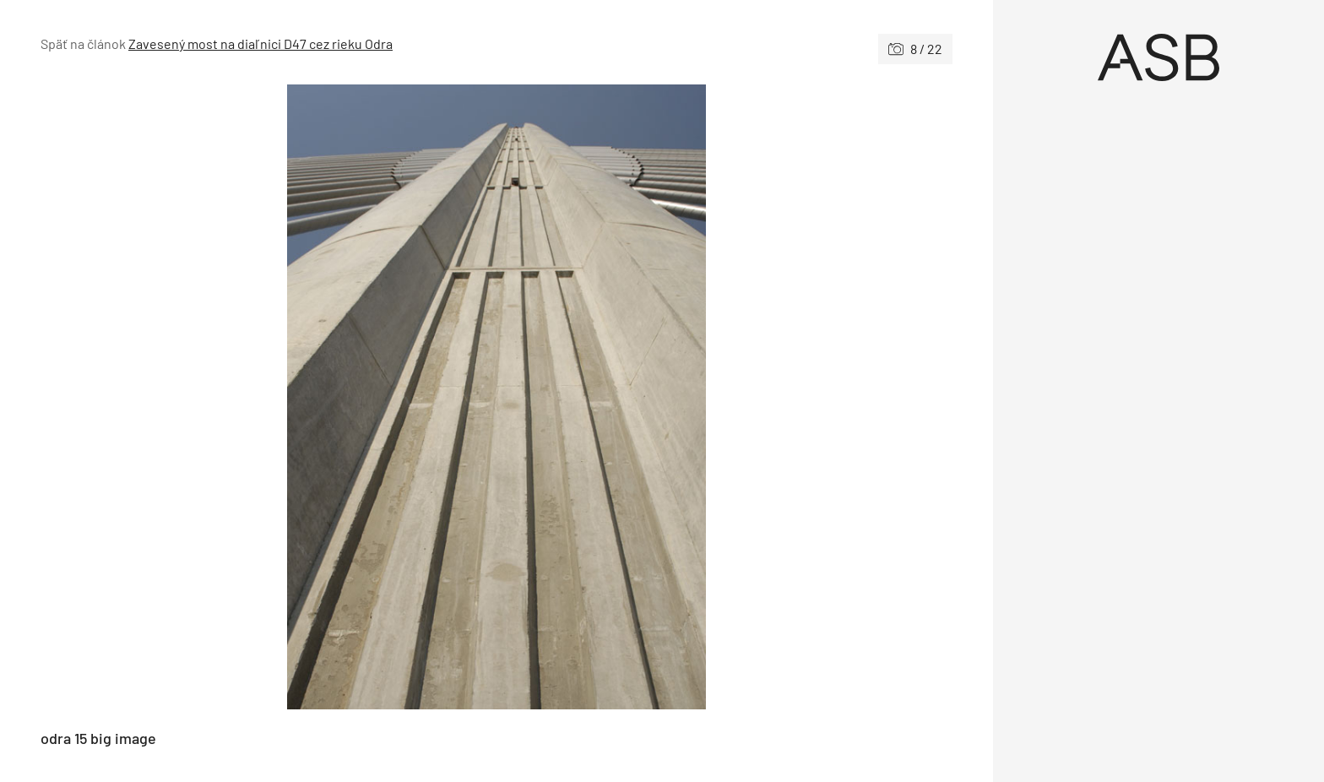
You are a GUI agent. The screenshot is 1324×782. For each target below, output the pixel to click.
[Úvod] (1158, 57)
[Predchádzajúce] (268, 396)
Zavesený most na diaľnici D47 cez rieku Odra (260, 43)
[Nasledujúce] (724, 396)
